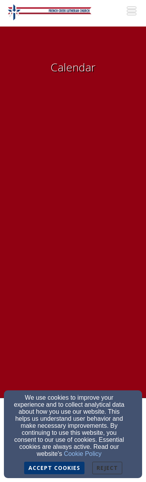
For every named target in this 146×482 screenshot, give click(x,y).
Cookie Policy (83, 453)
